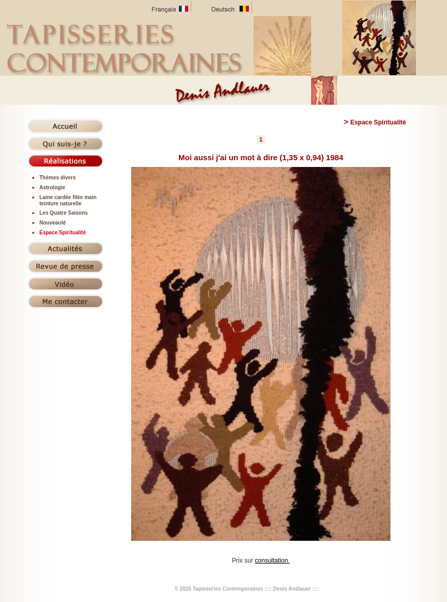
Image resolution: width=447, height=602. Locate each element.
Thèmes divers (57, 177)
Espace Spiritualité (62, 232)
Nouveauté (52, 223)
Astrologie (52, 187)
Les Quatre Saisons (63, 213)
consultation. (272, 560)
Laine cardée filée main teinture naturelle (67, 200)
